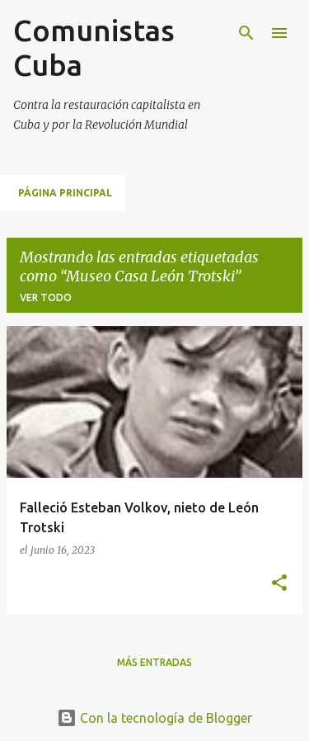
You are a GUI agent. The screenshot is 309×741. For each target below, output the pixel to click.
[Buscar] (246, 33)
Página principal (65, 192)
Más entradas (154, 662)
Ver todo (46, 297)
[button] (279, 584)
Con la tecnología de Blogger (154, 717)
